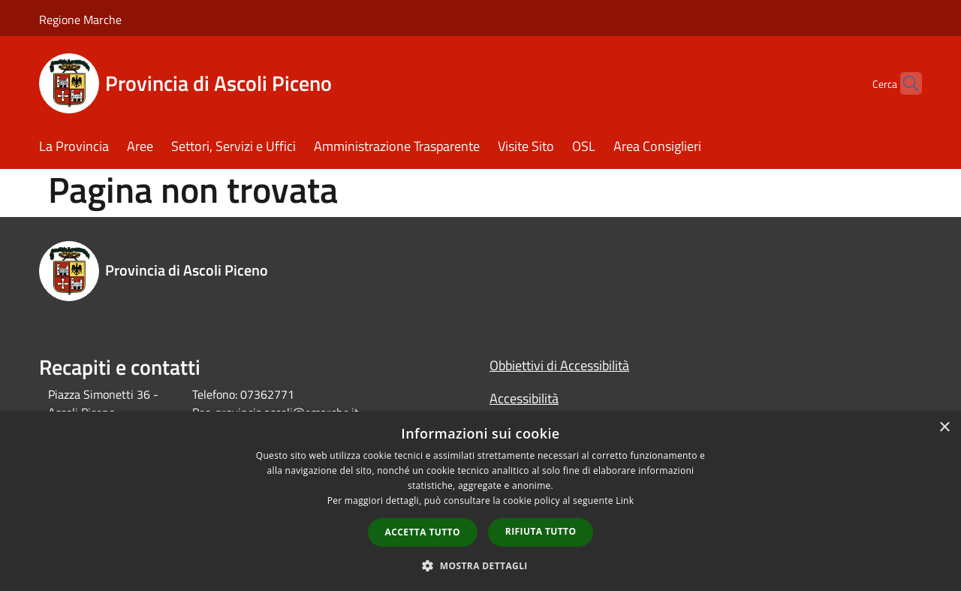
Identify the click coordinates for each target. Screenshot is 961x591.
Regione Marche (80, 20)
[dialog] (480, 501)
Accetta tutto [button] (422, 532)
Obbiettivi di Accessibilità (559, 365)
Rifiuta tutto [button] (541, 531)
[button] (480, 565)
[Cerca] (904, 83)
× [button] (944, 427)
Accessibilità (524, 398)
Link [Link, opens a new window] (625, 500)
